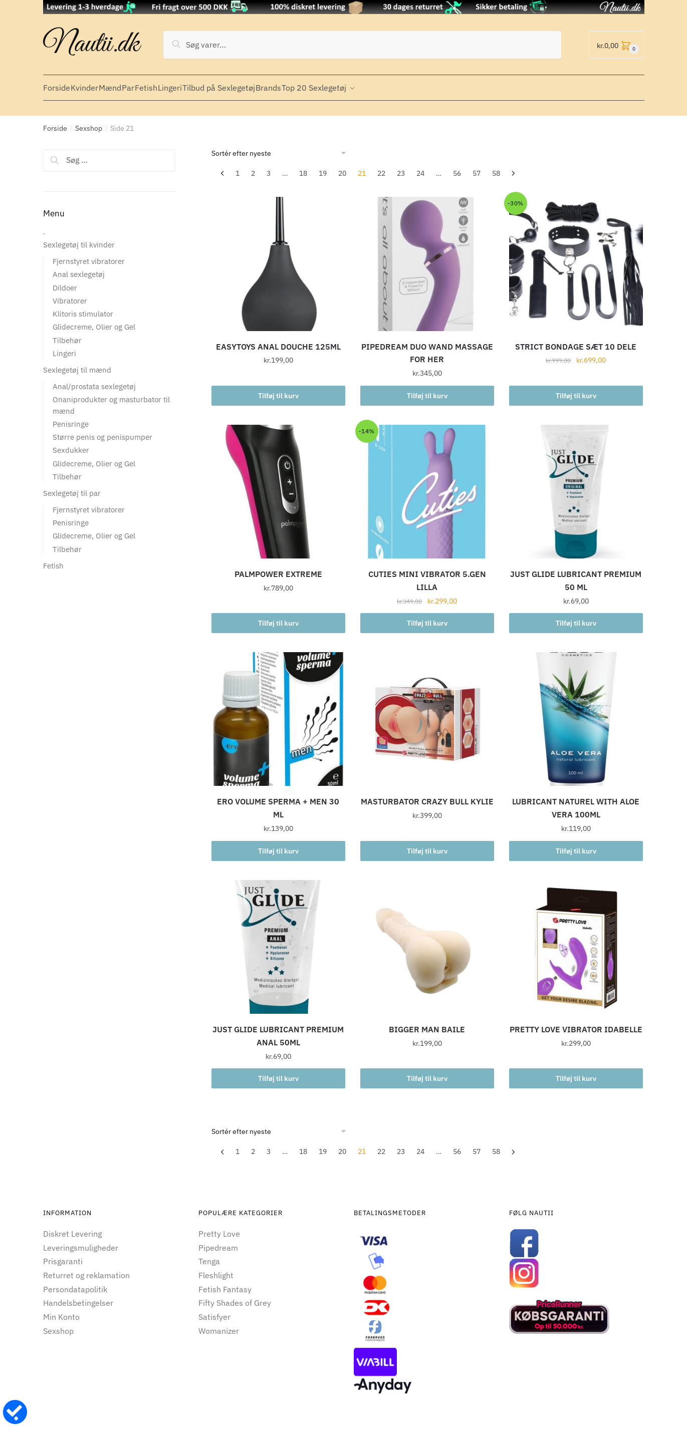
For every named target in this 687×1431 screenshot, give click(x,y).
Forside (55, 122)
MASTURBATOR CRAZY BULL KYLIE (427, 795)
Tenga (209, 1255)
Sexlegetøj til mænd (77, 364)
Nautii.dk (91, 44)
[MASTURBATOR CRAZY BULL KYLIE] (427, 713)
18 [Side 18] (303, 167)
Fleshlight (216, 1269)
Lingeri (64, 347)
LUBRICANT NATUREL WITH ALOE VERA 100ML (575, 801)
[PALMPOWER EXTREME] (278, 485)
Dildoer (65, 282)
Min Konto (61, 1311)
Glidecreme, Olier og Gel (94, 321)
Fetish (53, 559)
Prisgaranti (63, 1255)
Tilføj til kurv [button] (278, 389)
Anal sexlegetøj (79, 268)
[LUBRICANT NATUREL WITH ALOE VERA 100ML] (576, 713)
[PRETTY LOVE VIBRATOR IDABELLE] (576, 941)
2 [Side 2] (253, 167)
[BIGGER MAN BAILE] (427, 941)
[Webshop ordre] (282, 147)
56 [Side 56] (457, 167)
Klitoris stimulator (83, 308)
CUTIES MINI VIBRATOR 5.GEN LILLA (427, 574)
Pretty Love (219, 1228)
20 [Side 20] (342, 167)
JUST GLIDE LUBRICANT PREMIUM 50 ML (575, 574)
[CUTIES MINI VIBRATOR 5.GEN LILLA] (427, 485)
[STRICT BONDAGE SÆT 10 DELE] (576, 258)
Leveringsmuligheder (80, 1242)
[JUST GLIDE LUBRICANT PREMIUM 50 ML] (576, 485)
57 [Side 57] (477, 167)
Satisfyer (214, 1311)
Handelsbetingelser (78, 1297)
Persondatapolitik (75, 1283)
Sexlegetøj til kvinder (79, 238)
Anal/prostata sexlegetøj (94, 380)
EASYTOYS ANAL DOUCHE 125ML (278, 341)
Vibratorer (70, 295)
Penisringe (71, 418)
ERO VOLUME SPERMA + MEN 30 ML (278, 801)
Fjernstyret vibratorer (89, 255)
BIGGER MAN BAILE (427, 1023)
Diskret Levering (72, 1228)
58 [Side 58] (496, 167)
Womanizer (218, 1325)
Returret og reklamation (86, 1269)
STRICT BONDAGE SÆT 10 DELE (575, 341)
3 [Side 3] (269, 167)
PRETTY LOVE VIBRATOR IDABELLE (576, 1023)
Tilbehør (67, 334)
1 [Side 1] (238, 167)
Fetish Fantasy (225, 1283)
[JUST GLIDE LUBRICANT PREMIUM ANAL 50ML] (278, 941)
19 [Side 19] (323, 167)
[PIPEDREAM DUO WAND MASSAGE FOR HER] (427, 258)
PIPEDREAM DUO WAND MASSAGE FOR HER (427, 347)
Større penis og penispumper (102, 431)
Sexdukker (71, 444)
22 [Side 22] (381, 167)
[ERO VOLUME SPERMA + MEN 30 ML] (278, 713)
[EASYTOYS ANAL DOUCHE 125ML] (278, 258)
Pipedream (218, 1242)
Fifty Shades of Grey (234, 1297)
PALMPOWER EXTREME (278, 568)
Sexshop (88, 122)
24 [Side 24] (420, 167)
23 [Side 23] (401, 167)
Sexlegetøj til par (72, 487)
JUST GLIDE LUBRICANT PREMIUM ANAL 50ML (278, 1029)
